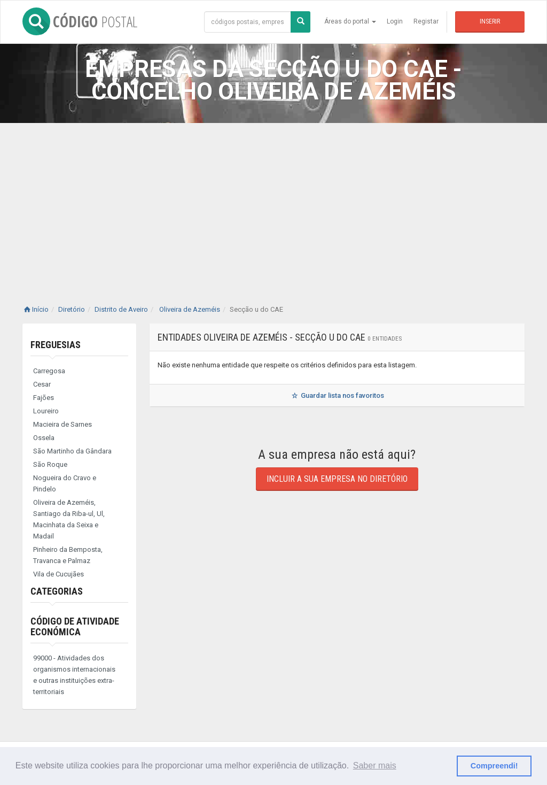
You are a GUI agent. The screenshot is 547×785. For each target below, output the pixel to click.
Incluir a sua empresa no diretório (337, 479)
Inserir (490, 21)
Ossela (43, 438)
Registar (426, 21)
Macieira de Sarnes (62, 424)
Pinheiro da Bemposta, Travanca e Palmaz (68, 555)
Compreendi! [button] (494, 765)
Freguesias (55, 344)
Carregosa (49, 371)
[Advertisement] (273, 203)
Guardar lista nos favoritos (337, 395)
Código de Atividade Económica (74, 626)
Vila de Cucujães (58, 574)
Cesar (42, 384)
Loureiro (46, 411)
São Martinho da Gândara (72, 451)
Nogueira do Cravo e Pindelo (64, 483)
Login (395, 21)
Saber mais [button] (374, 765)
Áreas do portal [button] (350, 21)
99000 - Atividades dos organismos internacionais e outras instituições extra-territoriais (74, 675)
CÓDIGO (79, 21)
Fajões (43, 398)
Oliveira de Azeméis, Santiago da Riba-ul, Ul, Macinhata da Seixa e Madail (69, 519)
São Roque (50, 464)
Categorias (56, 591)
